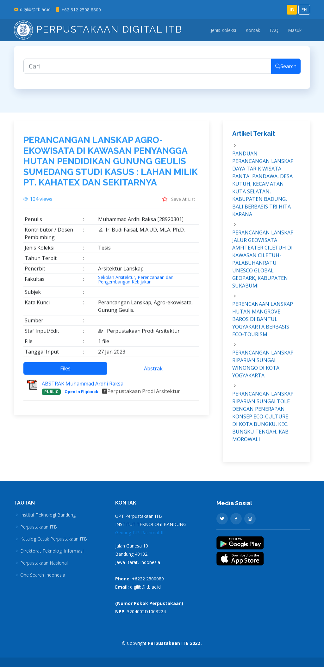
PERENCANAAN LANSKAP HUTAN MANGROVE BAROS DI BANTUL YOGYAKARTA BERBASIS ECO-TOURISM (262, 323)
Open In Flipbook (81, 396)
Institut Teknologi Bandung (48, 515)
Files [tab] (65, 373)
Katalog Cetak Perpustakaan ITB (53, 539)
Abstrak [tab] (153, 373)
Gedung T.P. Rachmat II (139, 532)
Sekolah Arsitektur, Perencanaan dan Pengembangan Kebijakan (135, 284)
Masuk (295, 30)
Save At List (178, 203)
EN (304, 10)
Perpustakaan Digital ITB (98, 29)
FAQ (274, 30)
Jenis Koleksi (223, 30)
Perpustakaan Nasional (44, 563)
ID (292, 10)
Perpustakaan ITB (38, 527)
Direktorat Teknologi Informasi (52, 551)
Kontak (253, 30)
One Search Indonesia (42, 575)
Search (285, 70)
